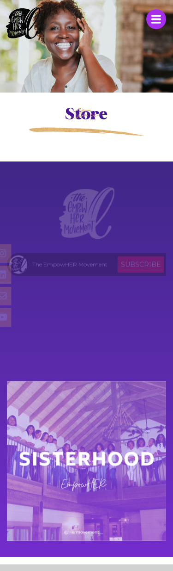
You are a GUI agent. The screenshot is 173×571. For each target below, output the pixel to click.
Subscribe (141, 265)
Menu (156, 19)
